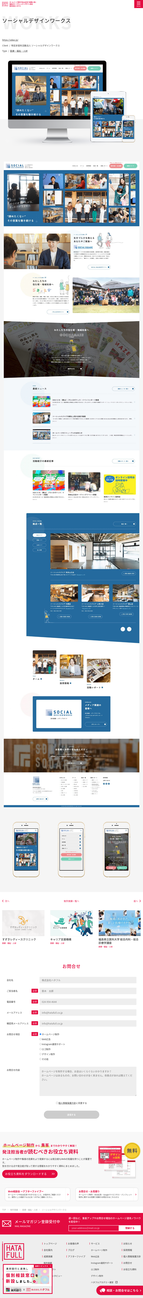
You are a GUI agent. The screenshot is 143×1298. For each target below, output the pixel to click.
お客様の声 (73, 1243)
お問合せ (127, 1262)
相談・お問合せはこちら (119, 1290)
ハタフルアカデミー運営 (104, 1282)
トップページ (50, 1243)
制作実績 (48, 1262)
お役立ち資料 (129, 1269)
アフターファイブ (76, 1256)
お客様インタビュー (53, 1275)
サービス (95, 1243)
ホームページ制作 (99, 1250)
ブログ (71, 1250)
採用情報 (127, 1250)
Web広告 (95, 1256)
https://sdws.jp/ (10, 40)
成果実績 (48, 1256)
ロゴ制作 (95, 1269)
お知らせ (127, 1243)
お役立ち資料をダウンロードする (26, 1174)
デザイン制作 (97, 1275)
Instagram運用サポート (102, 1262)
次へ (7, 901)
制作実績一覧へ (71, 901)
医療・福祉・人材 (19, 51)
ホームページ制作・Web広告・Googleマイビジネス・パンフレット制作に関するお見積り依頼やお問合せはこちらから (105, 1194)
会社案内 (48, 1250)
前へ (136, 901)
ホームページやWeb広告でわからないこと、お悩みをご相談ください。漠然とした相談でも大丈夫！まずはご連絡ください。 (36, 1194)
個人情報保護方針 (67, 1103)
